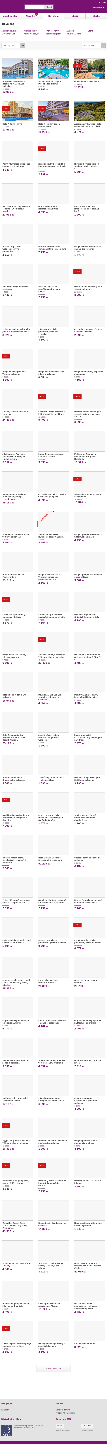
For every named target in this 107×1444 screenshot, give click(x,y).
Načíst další (51, 1368)
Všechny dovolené (9, 31)
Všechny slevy (11, 16)
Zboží (75, 16)
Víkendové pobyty (30, 34)
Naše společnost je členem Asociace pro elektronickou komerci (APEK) (28, 1427)
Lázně (90, 31)
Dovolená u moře (73, 34)
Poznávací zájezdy (53, 34)
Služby (96, 16)
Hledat (49, 7)
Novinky (32, 15)
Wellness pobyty (30, 31)
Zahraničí (70, 31)
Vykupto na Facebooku (65, 1413)
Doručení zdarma (63, 1410)
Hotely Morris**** (52, 31)
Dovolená (53, 16)
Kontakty (102, 2)
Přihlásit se (97, 7)
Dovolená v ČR (8, 34)
